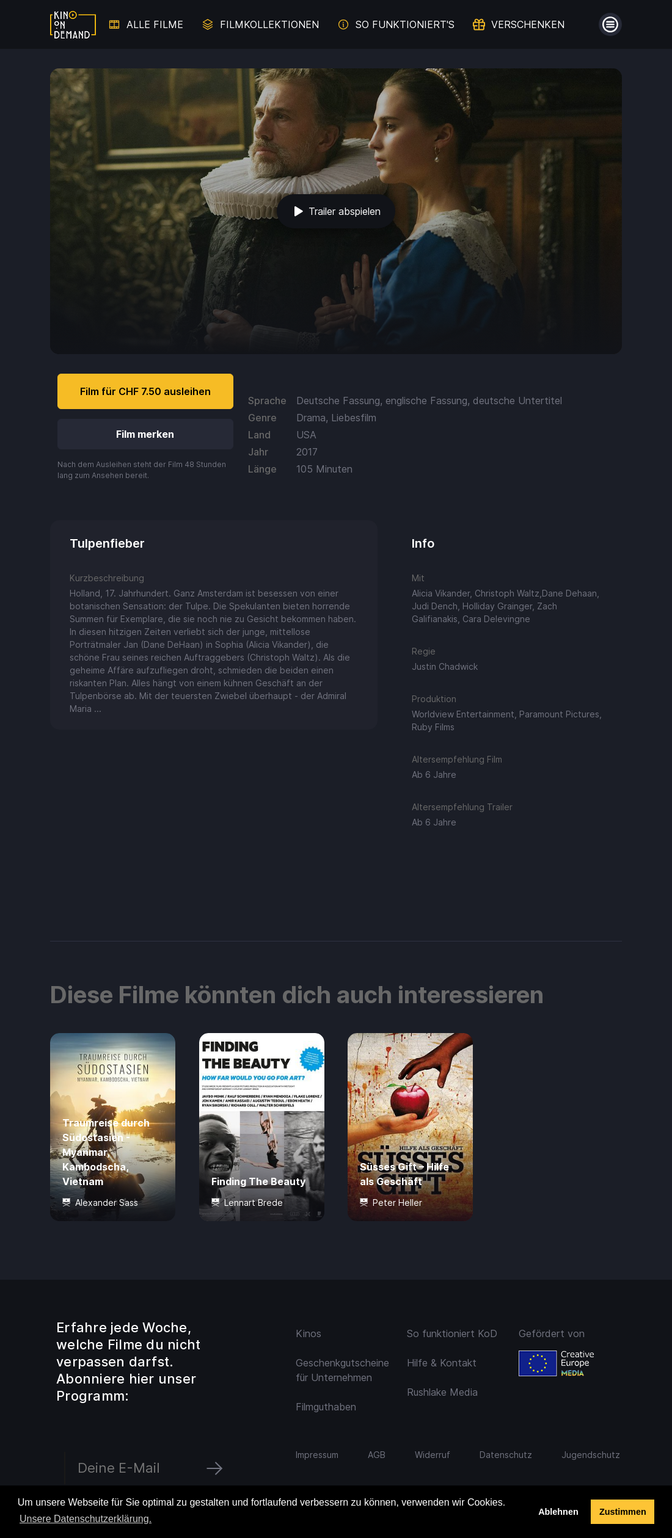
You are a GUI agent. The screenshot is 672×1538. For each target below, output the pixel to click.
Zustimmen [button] (622, 1512)
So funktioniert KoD (452, 1333)
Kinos (308, 1333)
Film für (145, 391)
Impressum (317, 1454)
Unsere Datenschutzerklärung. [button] (86, 1519)
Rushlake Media (442, 1392)
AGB (376, 1454)
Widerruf (432, 1454)
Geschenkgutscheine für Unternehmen (342, 1370)
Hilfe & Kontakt (442, 1363)
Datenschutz (506, 1454)
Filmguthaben (326, 1407)
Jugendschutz (590, 1454)
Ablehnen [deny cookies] (558, 1512)
